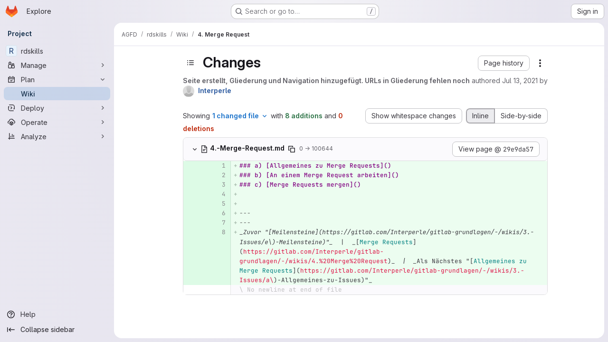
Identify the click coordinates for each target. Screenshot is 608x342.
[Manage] (57, 65)
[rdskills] (57, 50)
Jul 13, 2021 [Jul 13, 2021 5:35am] (520, 80)
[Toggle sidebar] (190, 63)
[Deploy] (57, 107)
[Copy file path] (291, 149)
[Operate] (57, 122)
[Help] (57, 314)
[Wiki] (57, 93)
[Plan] (57, 79)
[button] (504, 63)
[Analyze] (57, 136)
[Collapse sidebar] (57, 329)
